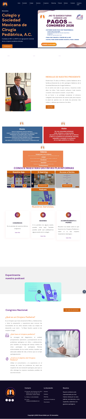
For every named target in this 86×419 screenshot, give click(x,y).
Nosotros (46, 391)
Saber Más (17, 232)
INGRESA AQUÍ (43, 185)
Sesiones (38, 4)
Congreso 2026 (79, 4)
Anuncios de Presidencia (49, 399)
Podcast (60, 3)
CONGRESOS (17, 223)
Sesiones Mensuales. (41, 57)
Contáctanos (7, 46)
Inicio (19, 3)
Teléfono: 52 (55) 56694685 (32, 397)
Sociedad (24, 4)
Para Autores (47, 402)
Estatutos (46, 394)
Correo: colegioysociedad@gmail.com (33, 400)
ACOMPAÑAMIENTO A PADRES (68, 222)
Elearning (53, 3)
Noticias (66, 4)
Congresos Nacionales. (16, 57)
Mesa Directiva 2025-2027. (69, 57)
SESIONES (43, 221)
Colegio (31, 4)
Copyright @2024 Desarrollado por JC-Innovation (43, 415)
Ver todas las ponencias (72, 310)
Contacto (73, 3)
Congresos (46, 4)
